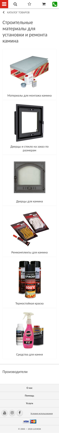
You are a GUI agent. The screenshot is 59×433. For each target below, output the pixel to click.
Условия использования (42, 413)
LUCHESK (37, 429)
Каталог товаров (18, 12)
